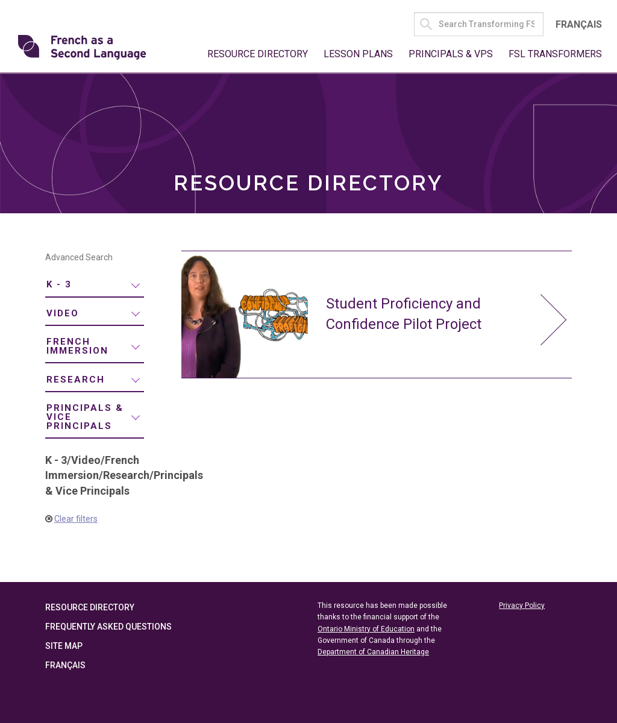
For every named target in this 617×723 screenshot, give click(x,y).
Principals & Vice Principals (85, 416)
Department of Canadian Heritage (373, 652)
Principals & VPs (451, 54)
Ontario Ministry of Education (366, 629)
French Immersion (77, 347)
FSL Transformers (555, 54)
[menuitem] (94, 286)
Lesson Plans (358, 54)
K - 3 (59, 285)
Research (75, 379)
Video (62, 313)
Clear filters (76, 519)
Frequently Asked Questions (108, 627)
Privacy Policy (522, 606)
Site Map (64, 646)
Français (579, 24)
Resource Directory (257, 54)
